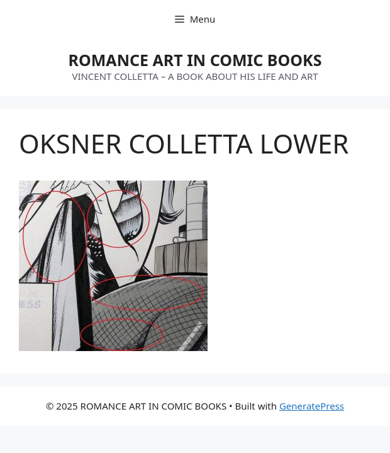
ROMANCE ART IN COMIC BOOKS (195, 59)
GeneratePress (311, 406)
